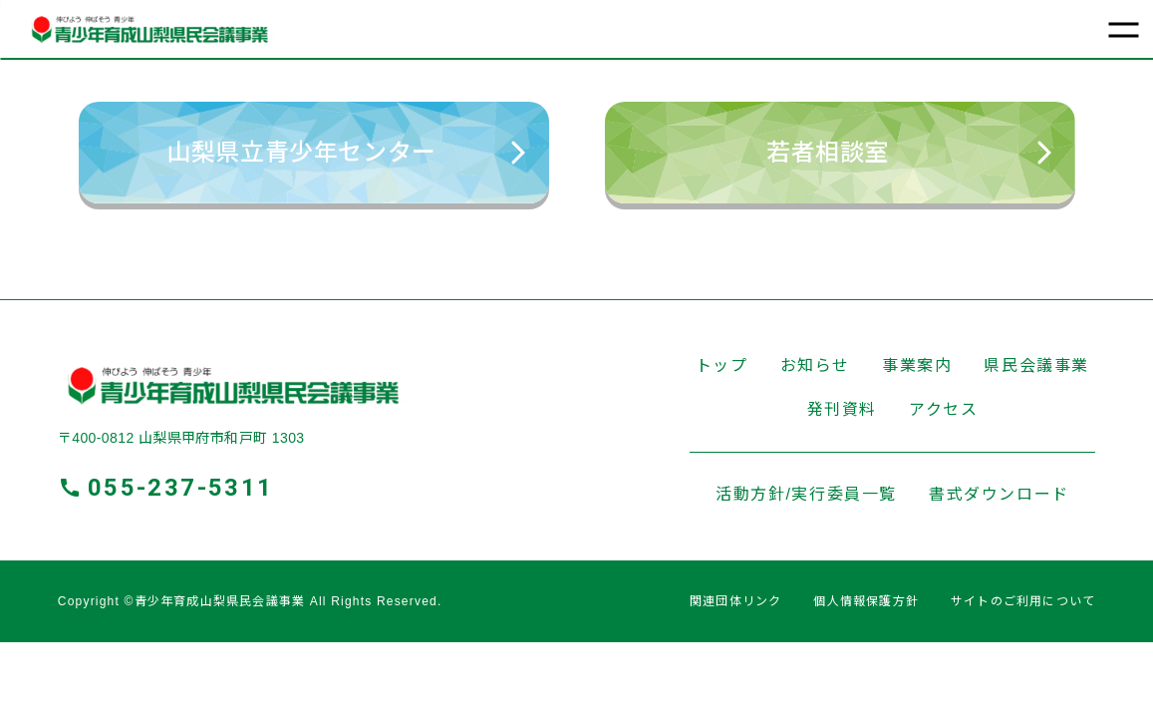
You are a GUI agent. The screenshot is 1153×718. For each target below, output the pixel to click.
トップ (722, 365)
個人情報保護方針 (866, 601)
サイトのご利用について (1023, 601)
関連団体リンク (735, 601)
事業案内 (917, 365)
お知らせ (815, 365)
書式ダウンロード (999, 494)
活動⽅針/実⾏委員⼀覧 (806, 494)
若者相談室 (908, 152)
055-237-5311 (181, 488)
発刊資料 (842, 409)
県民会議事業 (1036, 365)
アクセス (943, 409)
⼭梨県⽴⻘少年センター (345, 152)
